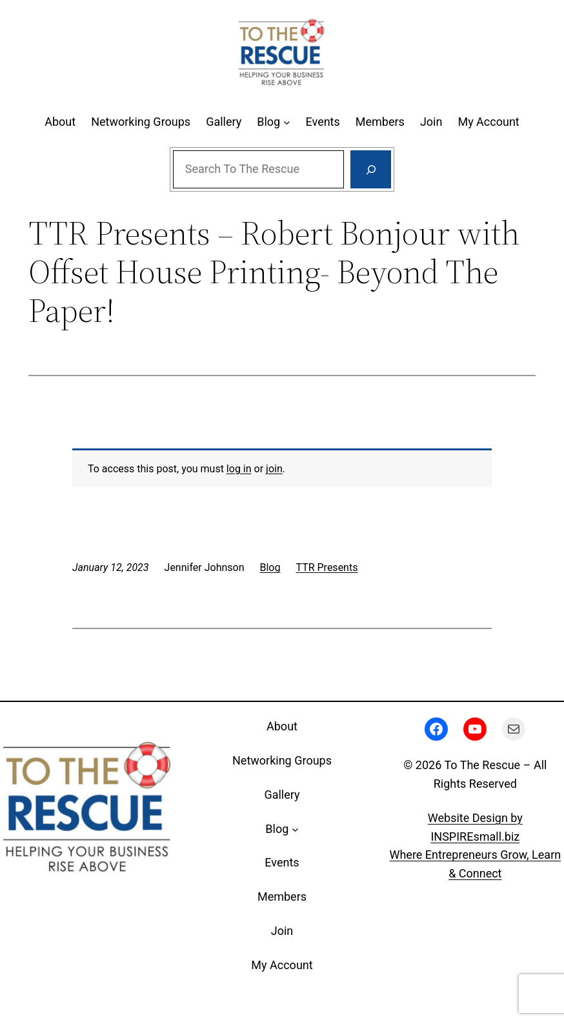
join (274, 469)
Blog (270, 567)
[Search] (370, 169)
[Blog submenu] (286, 122)
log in (239, 469)
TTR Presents (327, 567)
